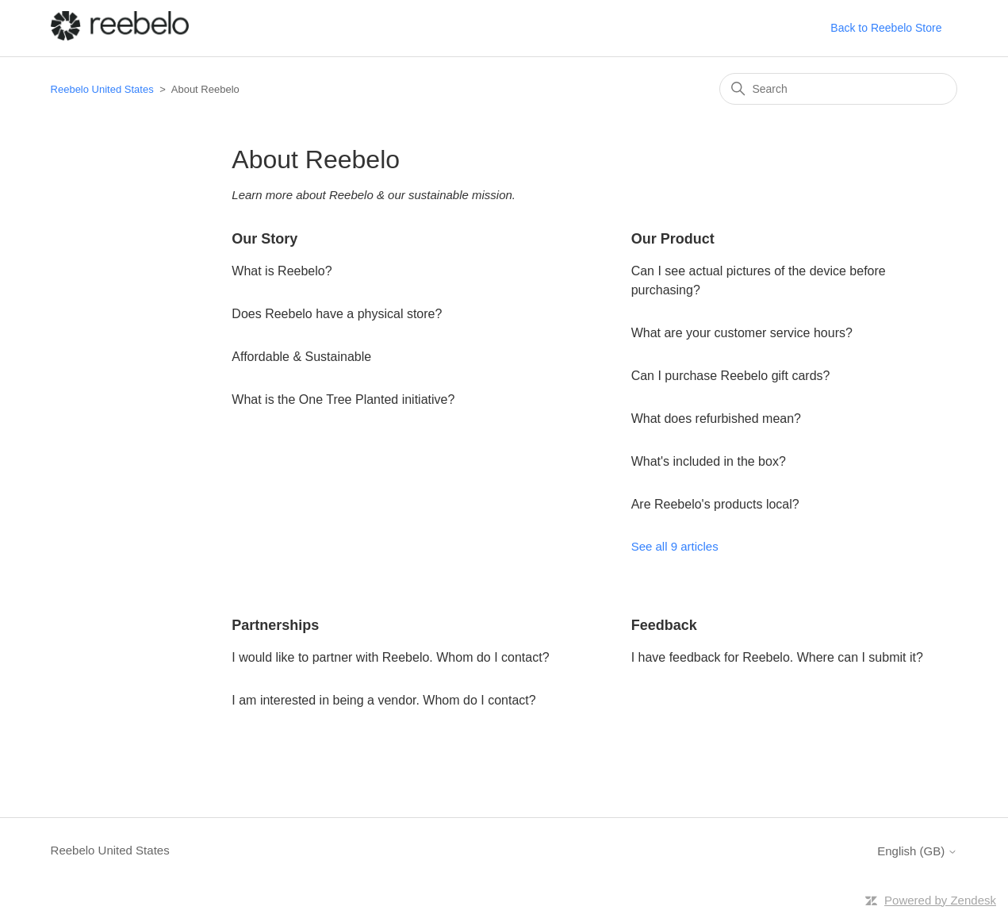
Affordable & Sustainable (301, 356)
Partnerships (275, 625)
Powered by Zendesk (940, 900)
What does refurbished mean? (716, 418)
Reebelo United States (102, 89)
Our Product (673, 239)
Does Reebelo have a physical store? (337, 314)
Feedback (664, 625)
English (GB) (917, 851)
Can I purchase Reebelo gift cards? (730, 375)
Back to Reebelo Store (885, 27)
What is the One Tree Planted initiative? (343, 399)
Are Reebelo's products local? (715, 504)
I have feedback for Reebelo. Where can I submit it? (777, 657)
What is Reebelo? (282, 271)
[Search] (838, 89)
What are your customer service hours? (742, 333)
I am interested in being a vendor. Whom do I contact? (383, 700)
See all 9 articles (675, 546)
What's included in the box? (708, 461)
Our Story (264, 239)
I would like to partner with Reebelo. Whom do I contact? (390, 657)
